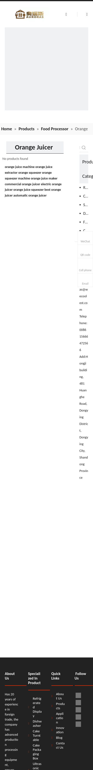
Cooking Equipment (85, 196)
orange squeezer (29, 173)
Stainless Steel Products (85, 205)
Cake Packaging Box (37, 751)
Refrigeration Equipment (85, 187)
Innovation (60, 730)
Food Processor (85, 222)
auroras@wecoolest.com (84, 296)
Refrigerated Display (37, 707)
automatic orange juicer (30, 195)
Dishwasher (85, 213)
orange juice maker (44, 178)
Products (60, 706)
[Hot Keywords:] (84, 147)
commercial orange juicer (22, 184)
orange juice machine (20, 167)
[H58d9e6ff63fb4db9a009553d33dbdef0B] (46, 68)
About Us (60, 696)
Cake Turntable (36, 735)
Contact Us (60, 745)
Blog (59, 737)
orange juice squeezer (28, 190)
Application (59, 717)
